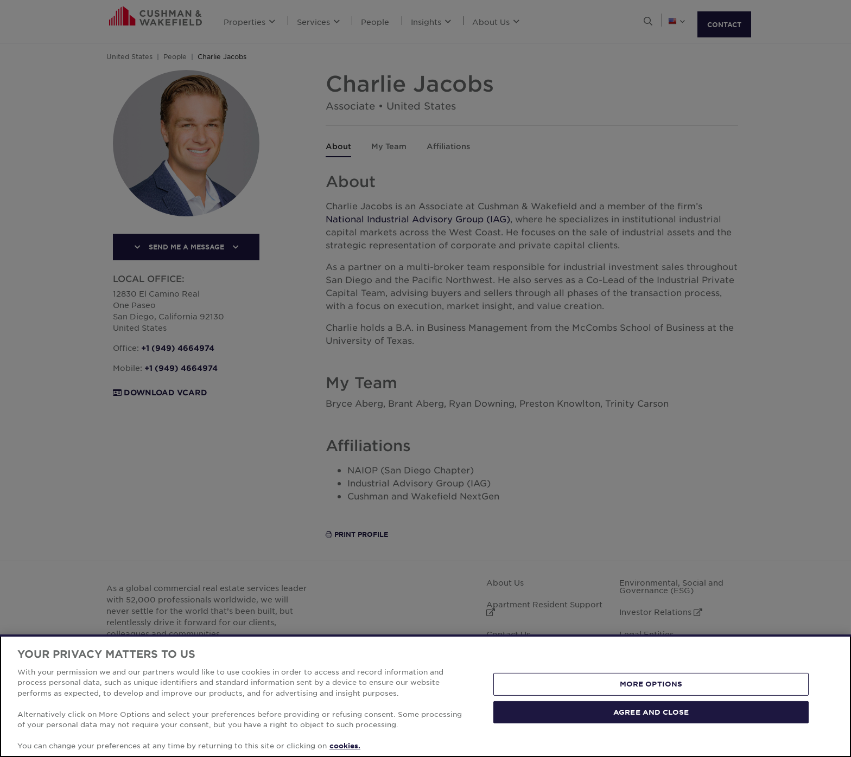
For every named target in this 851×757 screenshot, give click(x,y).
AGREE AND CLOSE (651, 711)
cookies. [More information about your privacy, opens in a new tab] (344, 745)
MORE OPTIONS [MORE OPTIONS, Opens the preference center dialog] (651, 683)
